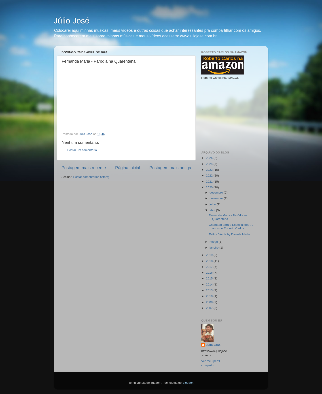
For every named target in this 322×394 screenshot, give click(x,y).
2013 (210, 290)
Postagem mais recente (83, 167)
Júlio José (71, 20)
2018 (210, 261)
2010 (210, 296)
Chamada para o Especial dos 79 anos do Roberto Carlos (231, 226)
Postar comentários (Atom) (91, 177)
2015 (210, 278)
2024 (210, 164)
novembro (217, 198)
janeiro (214, 247)
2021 (210, 181)
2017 (210, 266)
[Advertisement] (234, 115)
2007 (210, 308)
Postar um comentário (82, 150)
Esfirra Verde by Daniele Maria (229, 234)
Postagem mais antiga (170, 167)
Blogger (187, 382)
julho (213, 204)
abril (213, 210)
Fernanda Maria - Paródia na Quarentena (228, 217)
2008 (210, 302)
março (214, 241)
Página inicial (127, 167)
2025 (210, 158)
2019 (210, 255)
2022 (210, 175)
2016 (210, 272)
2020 (210, 187)
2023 (210, 169)
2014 (210, 284)
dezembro (217, 192)
